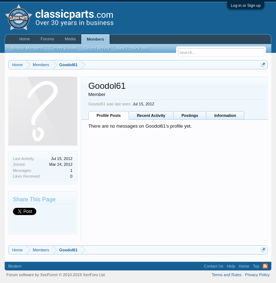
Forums (47, 39)
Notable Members (26, 48)
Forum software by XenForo (56, 275)
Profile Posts (109, 115)
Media (70, 39)
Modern (15, 266)
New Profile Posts (132, 48)
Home (24, 39)
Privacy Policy (257, 275)
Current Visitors (63, 48)
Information (225, 115)
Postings (189, 115)
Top (256, 266)
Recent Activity (151, 115)
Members (95, 39)
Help (231, 266)
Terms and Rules (227, 275)
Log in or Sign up (246, 5)
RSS (265, 266)
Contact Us (213, 266)
